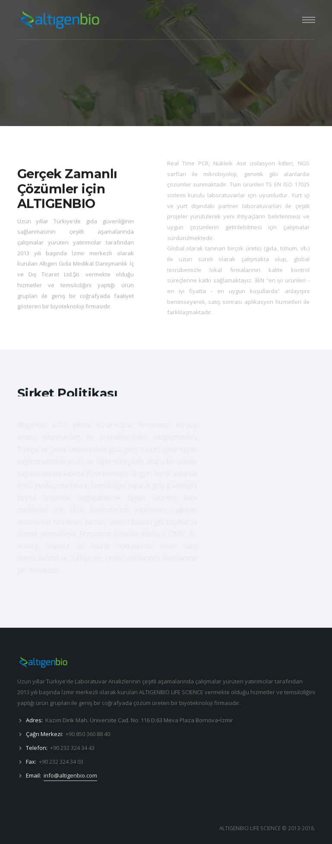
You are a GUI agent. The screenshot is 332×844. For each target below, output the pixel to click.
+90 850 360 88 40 (88, 734)
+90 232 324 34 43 (72, 748)
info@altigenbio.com (70, 775)
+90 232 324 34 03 (61, 761)
